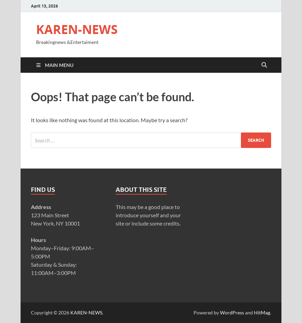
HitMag (262, 312)
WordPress (232, 312)
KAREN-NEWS (77, 29)
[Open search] (264, 65)
